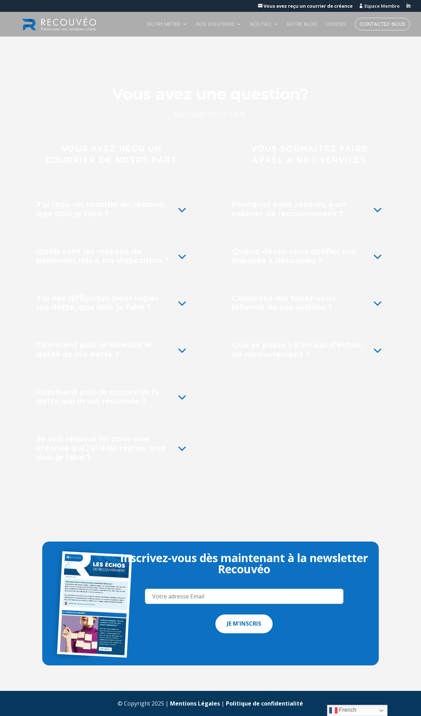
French (342, 710)
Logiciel (336, 25)
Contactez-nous (382, 25)
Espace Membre (379, 6)
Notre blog (302, 25)
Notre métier (163, 25)
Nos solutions (215, 25)
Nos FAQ (260, 25)
